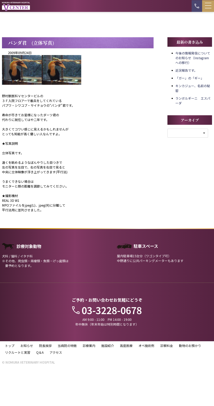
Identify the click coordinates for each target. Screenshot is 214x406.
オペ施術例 (146, 382)
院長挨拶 (45, 382)
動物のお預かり (190, 382)
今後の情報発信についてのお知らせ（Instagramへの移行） (192, 94)
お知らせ (26, 382)
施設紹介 (107, 382)
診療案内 (89, 382)
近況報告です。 (186, 106)
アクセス (56, 389)
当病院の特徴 (67, 382)
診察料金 (166, 382)
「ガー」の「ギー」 (189, 114)
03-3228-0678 (107, 347)
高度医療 (126, 382)
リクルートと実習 (17, 389)
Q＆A (40, 389)
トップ (9, 382)
